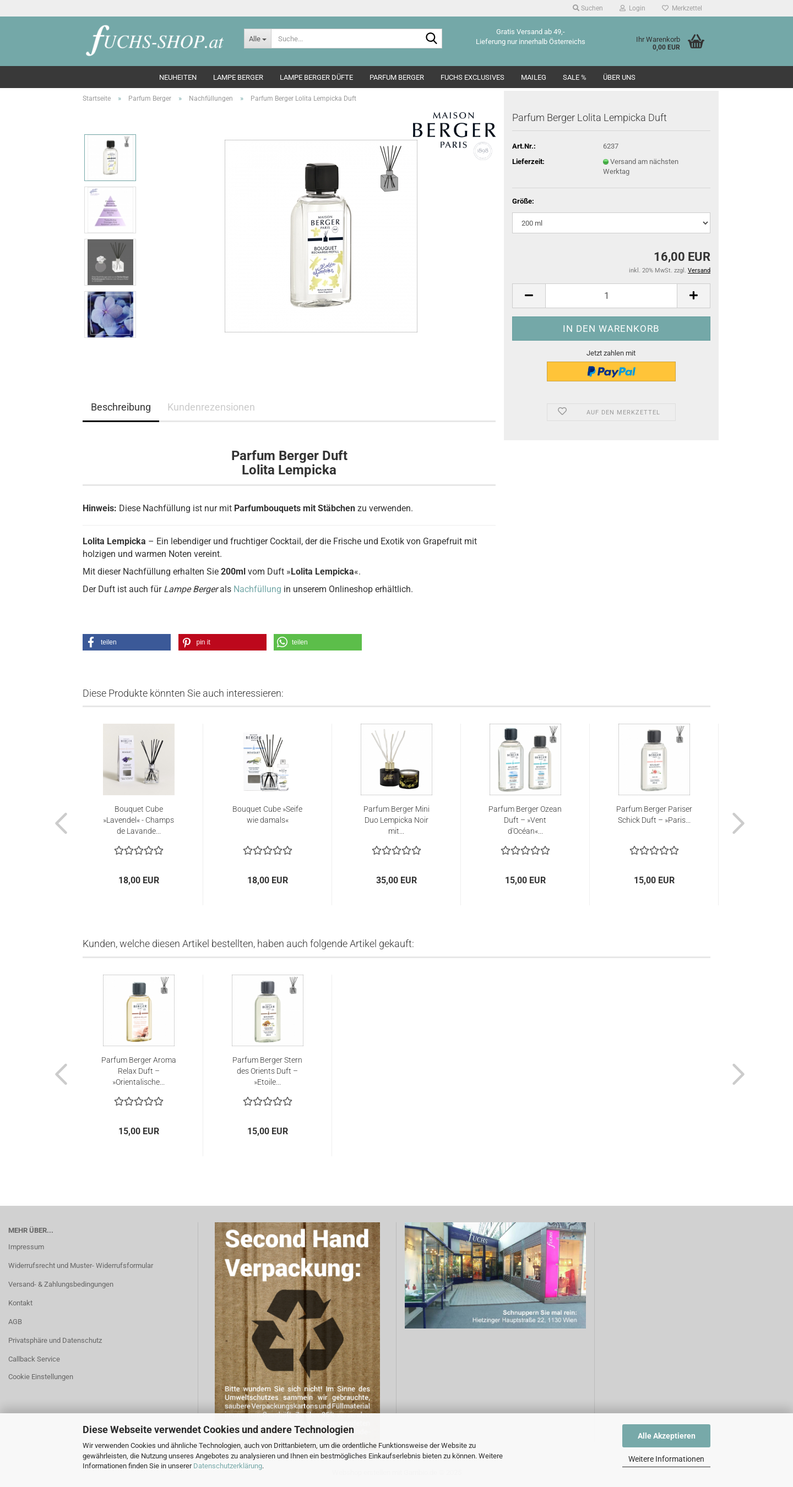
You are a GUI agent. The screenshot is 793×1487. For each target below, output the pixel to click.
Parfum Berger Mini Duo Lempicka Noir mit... (396, 820)
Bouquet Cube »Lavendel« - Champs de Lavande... (138, 820)
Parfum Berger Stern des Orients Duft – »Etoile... (267, 1071)
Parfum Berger (397, 77)
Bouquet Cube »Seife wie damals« (267, 814)
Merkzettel (682, 8)
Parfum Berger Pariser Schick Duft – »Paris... (654, 814)
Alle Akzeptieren (667, 1435)
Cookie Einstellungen (40, 1377)
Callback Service (34, 1359)
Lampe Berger (238, 77)
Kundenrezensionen (211, 407)
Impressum (26, 1247)
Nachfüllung (257, 589)
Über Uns (619, 77)
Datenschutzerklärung (227, 1466)
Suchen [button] (588, 8)
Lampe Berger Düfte (316, 77)
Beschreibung (121, 407)
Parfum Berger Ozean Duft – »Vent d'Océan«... (525, 820)
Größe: (523, 201)
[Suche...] (257, 38)
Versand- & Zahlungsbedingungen (60, 1284)
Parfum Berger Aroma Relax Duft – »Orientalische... (138, 1071)
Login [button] (632, 8)
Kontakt (20, 1303)
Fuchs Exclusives (472, 77)
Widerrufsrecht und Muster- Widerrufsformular (80, 1265)
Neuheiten (178, 77)
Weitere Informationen (666, 1459)
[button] (528, 295)
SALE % (574, 77)
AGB (15, 1321)
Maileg (533, 77)
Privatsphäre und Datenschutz (55, 1340)
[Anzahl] (611, 295)
